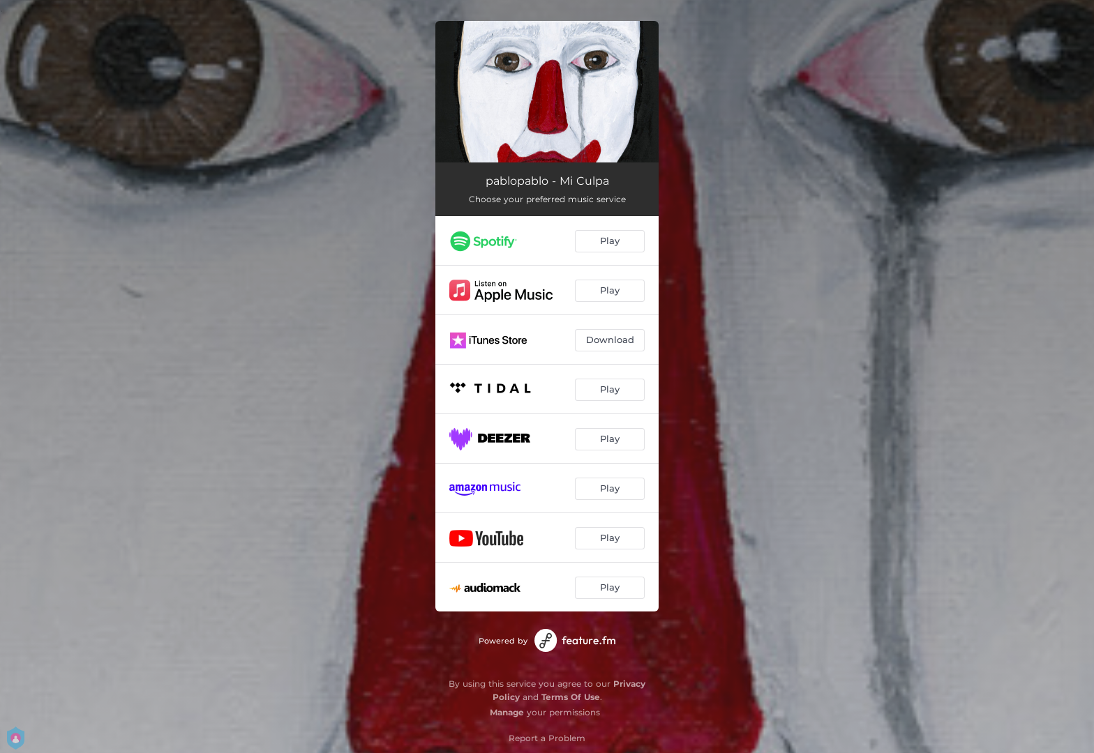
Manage (507, 712)
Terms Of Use (570, 697)
